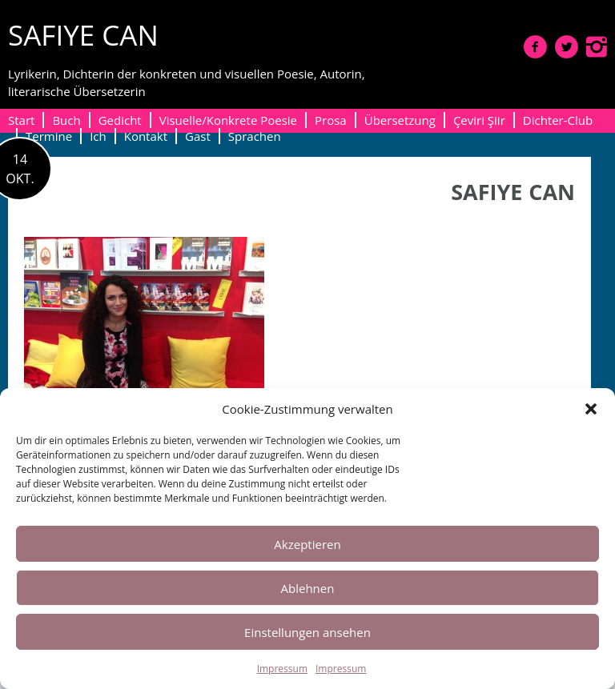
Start (21, 120)
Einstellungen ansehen (307, 632)
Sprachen (254, 136)
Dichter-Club (558, 120)
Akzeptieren (307, 544)
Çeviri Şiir (479, 120)
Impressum (282, 668)
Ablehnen (308, 588)
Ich (98, 136)
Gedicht (120, 120)
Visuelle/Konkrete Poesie (228, 120)
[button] (591, 409)
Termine (49, 136)
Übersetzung (400, 120)
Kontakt (145, 136)
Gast (198, 136)
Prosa (331, 120)
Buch (66, 120)
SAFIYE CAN (83, 35)
